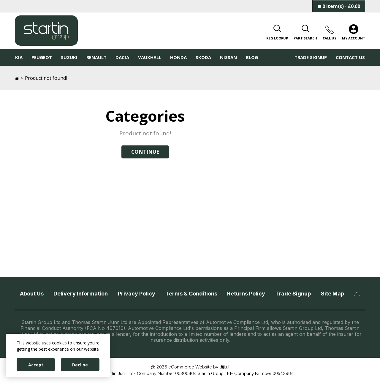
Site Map (332, 293)
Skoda (203, 57)
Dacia (122, 57)
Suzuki (69, 57)
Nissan (228, 57)
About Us (32, 293)
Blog (252, 57)
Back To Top (357, 294)
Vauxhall (149, 57)
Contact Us (350, 57)
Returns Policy (246, 293)
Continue (145, 151)
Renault (96, 57)
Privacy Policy (136, 293)
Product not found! (46, 78)
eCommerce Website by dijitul (198, 367)
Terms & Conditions (191, 293)
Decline (80, 365)
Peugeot (41, 57)
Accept (35, 365)
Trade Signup (310, 57)
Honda (178, 57)
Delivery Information (80, 293)
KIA (19, 57)
